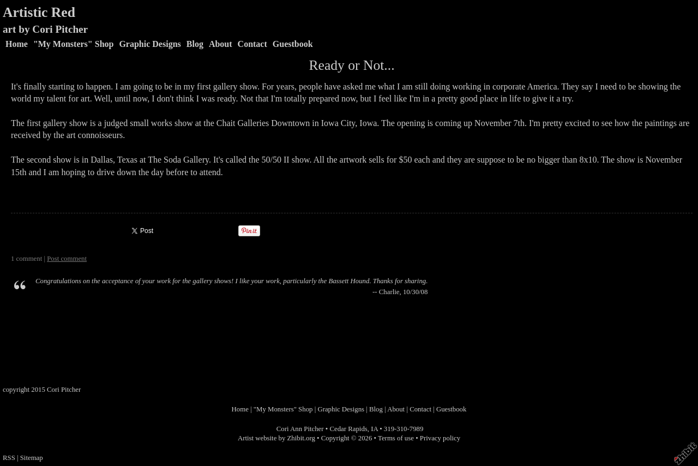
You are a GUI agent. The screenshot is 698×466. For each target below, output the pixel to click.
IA (374, 429)
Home (16, 44)
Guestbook (293, 44)
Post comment (67, 258)
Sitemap (31, 458)
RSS (9, 458)
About (220, 44)
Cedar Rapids (348, 429)
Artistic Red (39, 12)
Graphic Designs (149, 44)
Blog (194, 44)
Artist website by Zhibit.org (276, 438)
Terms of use (396, 438)
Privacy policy (440, 438)
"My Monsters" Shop (73, 44)
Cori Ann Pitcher (300, 429)
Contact (252, 44)
